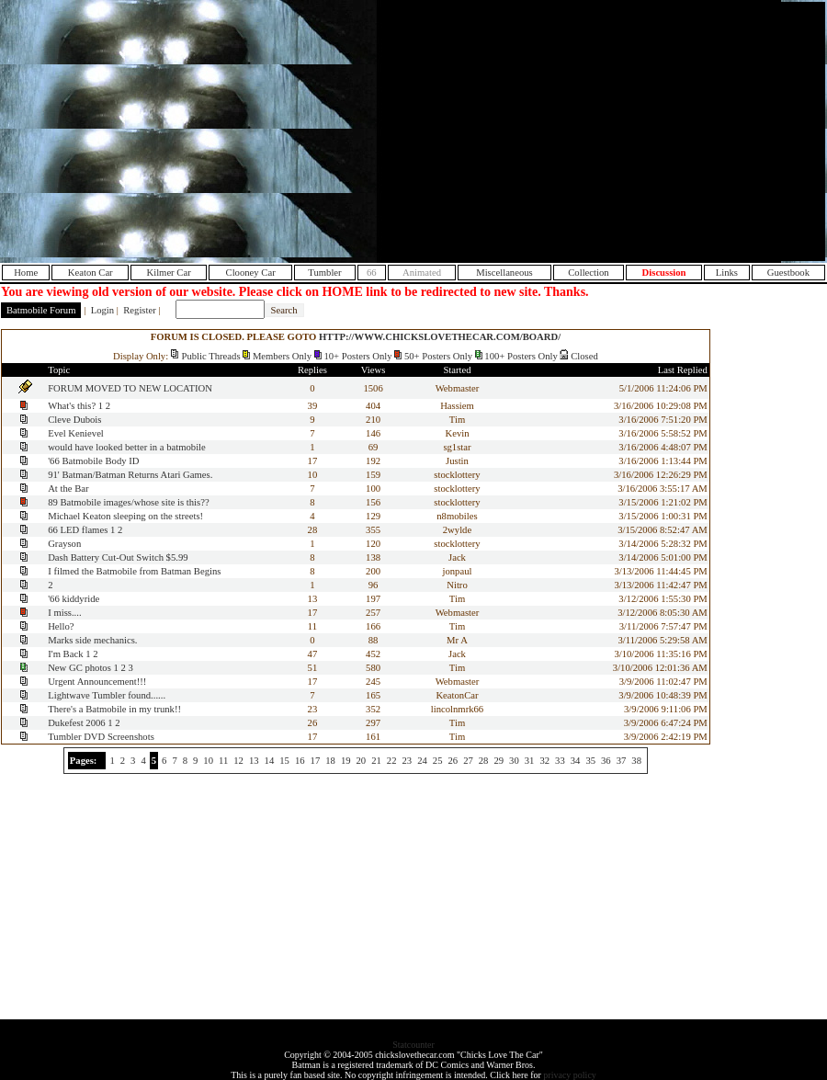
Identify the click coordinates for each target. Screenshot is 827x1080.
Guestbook (788, 272)
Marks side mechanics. (92, 640)
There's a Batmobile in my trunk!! (114, 709)
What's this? (72, 406)
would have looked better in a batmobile (127, 447)
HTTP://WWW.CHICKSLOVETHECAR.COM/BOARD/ (440, 337)
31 (530, 761)
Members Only (282, 356)
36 (606, 761)
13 (254, 761)
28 (484, 761)
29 (498, 761)
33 (560, 761)
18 (330, 761)
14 (270, 761)
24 (422, 761)
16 (300, 761)
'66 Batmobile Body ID (93, 461)
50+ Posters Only (438, 356)
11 (223, 761)
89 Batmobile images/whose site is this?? (129, 502)
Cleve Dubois (74, 420)
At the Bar (68, 488)
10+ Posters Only (357, 356)
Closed (584, 356)
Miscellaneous (504, 272)
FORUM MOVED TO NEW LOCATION (130, 388)
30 (514, 761)
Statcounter (413, 1045)
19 (346, 761)
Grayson (64, 544)
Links (727, 272)
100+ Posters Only (520, 356)
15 (284, 761)
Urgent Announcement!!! (97, 681)
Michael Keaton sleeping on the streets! (125, 516)
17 (316, 761)
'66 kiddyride (73, 599)
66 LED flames (78, 530)
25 (438, 761)
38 (636, 761)
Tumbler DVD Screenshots (101, 737)
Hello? (61, 626)
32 (544, 761)
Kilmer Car (168, 272)
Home (26, 272)
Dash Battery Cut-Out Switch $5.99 (117, 557)
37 (622, 761)
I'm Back (65, 654)
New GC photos (79, 668)
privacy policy (569, 1075)
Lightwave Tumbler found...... (106, 695)
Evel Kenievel (76, 433)
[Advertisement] (668, 131)
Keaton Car (90, 272)
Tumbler (324, 272)
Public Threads (211, 356)
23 (407, 761)
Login (102, 310)
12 (238, 761)
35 (590, 761)
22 (392, 761)
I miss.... (64, 613)
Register (139, 310)
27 (468, 761)
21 (376, 761)
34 (576, 761)
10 (208, 761)
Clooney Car (251, 272)
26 (452, 761)
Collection (588, 272)
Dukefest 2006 (76, 723)
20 (362, 761)
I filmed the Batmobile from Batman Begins (134, 571)
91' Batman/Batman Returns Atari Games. (130, 475)
